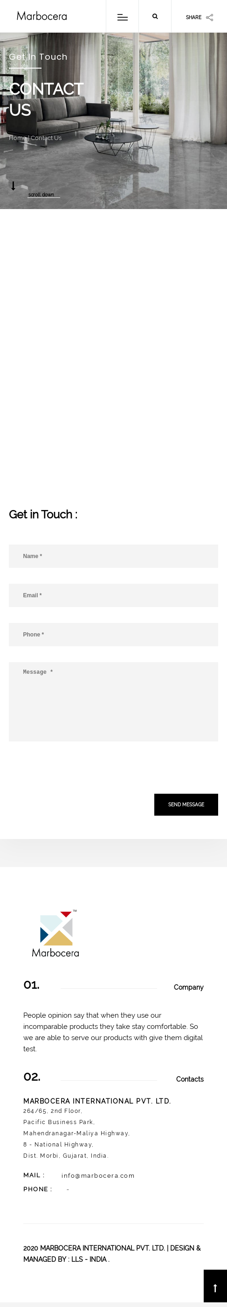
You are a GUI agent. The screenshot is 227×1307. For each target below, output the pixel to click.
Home (18, 137)
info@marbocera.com (92, 1175)
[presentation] (80, 769)
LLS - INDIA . (90, 1259)
